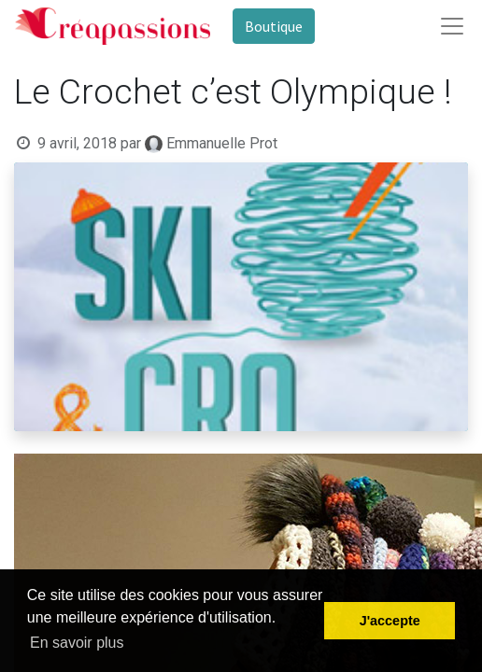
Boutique (274, 26)
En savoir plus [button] (77, 643)
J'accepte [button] (390, 620)
